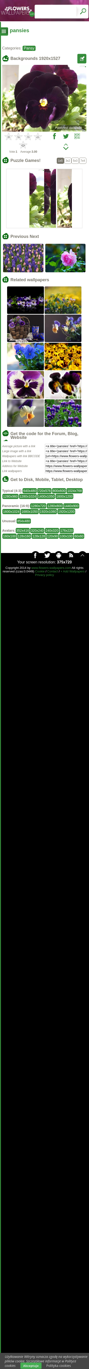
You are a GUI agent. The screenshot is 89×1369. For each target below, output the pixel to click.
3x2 (68, 160)
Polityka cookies (58, 1365)
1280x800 (54, 506)
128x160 (24, 536)
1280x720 (38, 506)
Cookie (40, 571)
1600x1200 (64, 496)
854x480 (23, 521)
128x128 (38, 536)
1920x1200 (66, 511)
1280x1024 (28, 496)
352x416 (22, 530)
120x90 (52, 536)
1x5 (60, 160)
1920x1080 (48, 511)
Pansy (29, 48)
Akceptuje (31, 1366)
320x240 (37, 530)
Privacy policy (44, 575)
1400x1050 (46, 496)
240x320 (52, 530)
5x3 (75, 160)
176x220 (66, 530)
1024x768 (74, 491)
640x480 (29, 491)
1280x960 (10, 496)
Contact (52, 571)
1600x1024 (11, 511)
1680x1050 (29, 511)
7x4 (82, 160)
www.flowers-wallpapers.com (51, 568)
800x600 (59, 491)
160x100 (9, 536)
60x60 (79, 536)
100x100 (66, 536)
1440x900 (71, 506)
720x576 (44, 491)
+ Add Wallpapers (73, 571)
